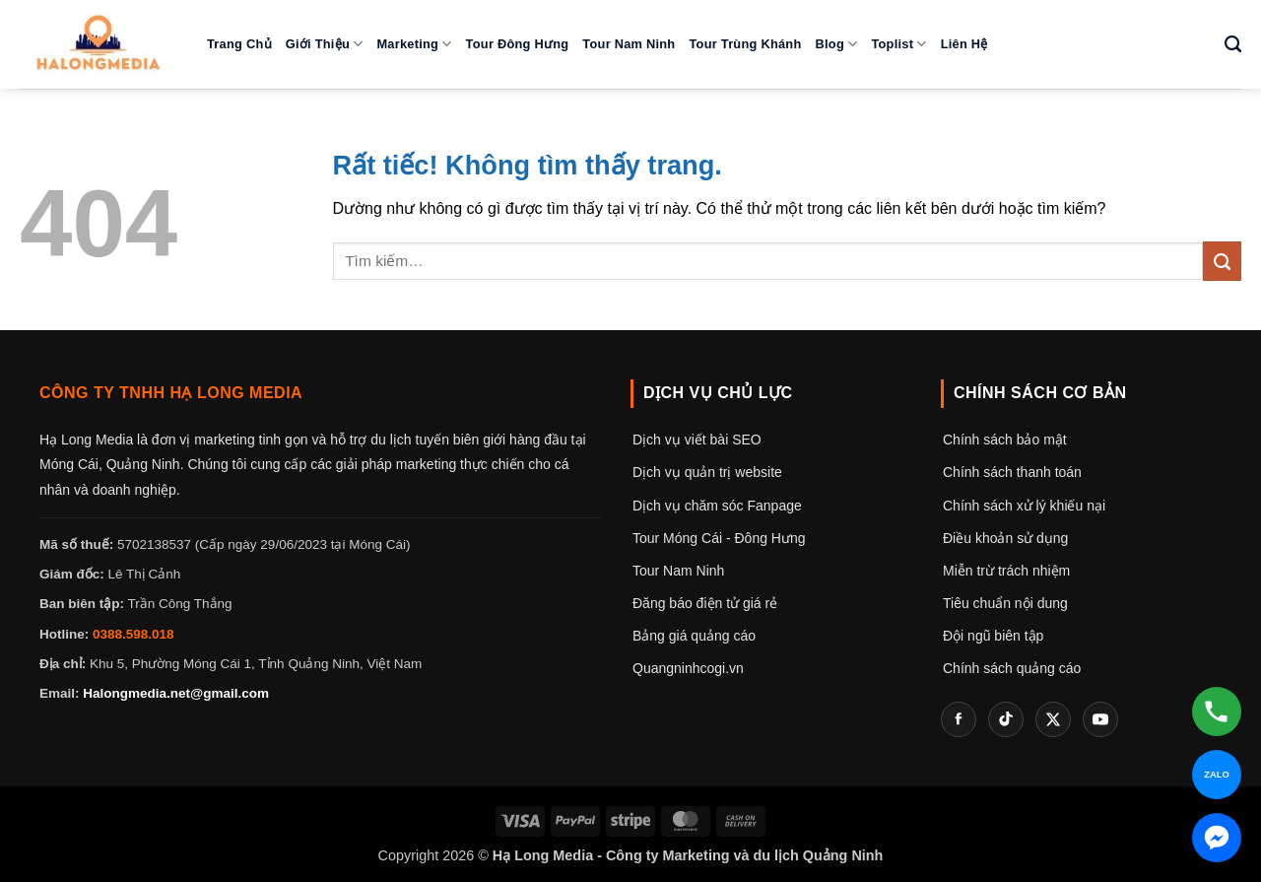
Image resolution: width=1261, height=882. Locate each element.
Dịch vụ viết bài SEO (697, 439)
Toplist (898, 43)
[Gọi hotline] (1216, 711)
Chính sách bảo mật (1005, 439)
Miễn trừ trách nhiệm (1006, 570)
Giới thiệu (325, 43)
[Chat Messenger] (1216, 837)
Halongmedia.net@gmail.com (176, 693)
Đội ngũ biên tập (993, 636)
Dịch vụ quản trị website (707, 472)
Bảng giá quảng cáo (694, 636)
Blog (837, 43)
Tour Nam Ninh (628, 43)
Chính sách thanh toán (1012, 472)
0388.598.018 (133, 634)
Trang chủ (239, 43)
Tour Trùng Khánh (745, 43)
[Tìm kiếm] (1233, 44)
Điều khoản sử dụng (1005, 538)
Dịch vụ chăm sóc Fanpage (717, 505)
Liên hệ (964, 43)
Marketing (413, 43)
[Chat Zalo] (1216, 774)
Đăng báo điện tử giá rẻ (704, 603)
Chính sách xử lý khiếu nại (1024, 505)
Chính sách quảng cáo (1012, 668)
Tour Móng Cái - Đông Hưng (719, 538)
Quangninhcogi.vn (688, 668)
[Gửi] (1222, 260)
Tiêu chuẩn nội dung (1005, 603)
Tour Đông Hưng (517, 43)
